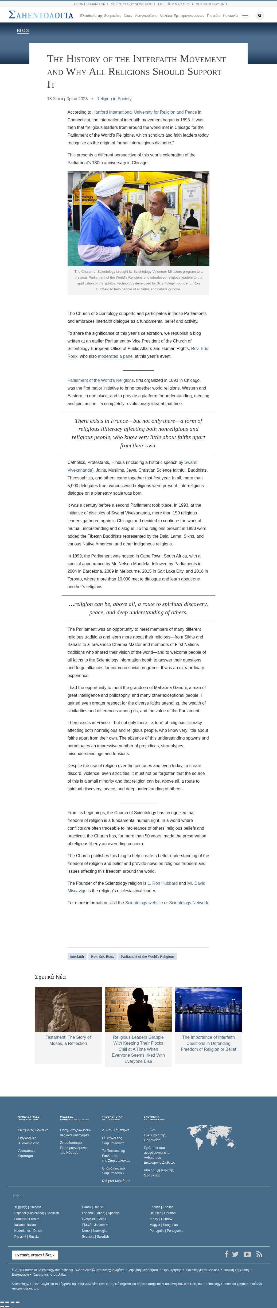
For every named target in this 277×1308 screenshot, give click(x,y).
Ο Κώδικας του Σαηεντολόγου (113, 1170)
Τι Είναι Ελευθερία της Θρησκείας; (154, 1135)
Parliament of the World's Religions (101, 380)
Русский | (27, 1236)
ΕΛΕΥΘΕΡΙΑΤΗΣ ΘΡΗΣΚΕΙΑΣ (155, 1118)
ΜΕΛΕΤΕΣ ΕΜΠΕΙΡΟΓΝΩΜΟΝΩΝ (74, 1118)
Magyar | (164, 1225)
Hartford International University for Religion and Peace (144, 112)
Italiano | (25, 1225)
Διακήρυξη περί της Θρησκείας (158, 1172)
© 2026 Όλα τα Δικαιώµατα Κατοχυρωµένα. (68, 1270)
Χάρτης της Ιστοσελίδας (49, 1274)
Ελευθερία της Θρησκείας (100, 16)
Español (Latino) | (101, 1213)
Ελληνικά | (94, 1219)
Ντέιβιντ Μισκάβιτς (116, 1181)
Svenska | (95, 1236)
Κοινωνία (230, 16)
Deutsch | (162, 1213)
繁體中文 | (28, 1207)
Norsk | (95, 1231)
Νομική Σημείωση (236, 1270)
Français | (26, 1219)
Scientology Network (188, 903)
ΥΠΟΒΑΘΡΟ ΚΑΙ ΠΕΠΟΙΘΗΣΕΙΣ (112, 1118)
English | (161, 1207)
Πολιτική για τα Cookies (202, 1270)
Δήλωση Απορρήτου (143, 1270)
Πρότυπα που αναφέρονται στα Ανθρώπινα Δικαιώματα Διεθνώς (159, 1155)
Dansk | (93, 1207)
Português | (166, 1231)
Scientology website (144, 903)
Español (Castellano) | (36, 1213)
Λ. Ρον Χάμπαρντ (115, 1130)
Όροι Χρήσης (171, 1270)
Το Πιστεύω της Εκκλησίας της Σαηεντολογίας (116, 1156)
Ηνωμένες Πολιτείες (33, 1130)
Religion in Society (114, 99)
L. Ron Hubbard (162, 883)
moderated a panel (116, 356)
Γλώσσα (17, 1195)
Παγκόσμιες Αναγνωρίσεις (29, 1140)
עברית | (161, 1219)
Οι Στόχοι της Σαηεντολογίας (113, 1140)
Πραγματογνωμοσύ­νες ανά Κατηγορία (75, 1132)
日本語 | (95, 1225)
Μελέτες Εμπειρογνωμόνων (182, 16)
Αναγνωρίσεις (146, 16)
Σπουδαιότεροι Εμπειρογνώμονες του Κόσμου (74, 1148)
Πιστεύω (213, 16)
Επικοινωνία (20, 1274)
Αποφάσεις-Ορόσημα (27, 1153)
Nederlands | (28, 1231)
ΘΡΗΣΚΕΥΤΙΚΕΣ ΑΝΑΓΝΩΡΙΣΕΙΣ (29, 1118)
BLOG (23, 30)
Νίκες (128, 16)
